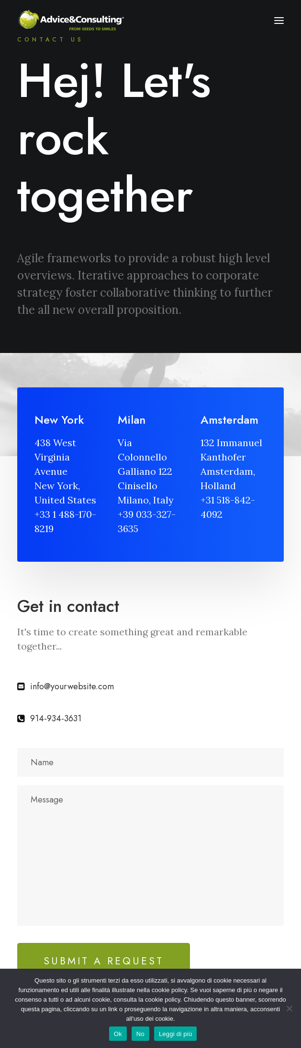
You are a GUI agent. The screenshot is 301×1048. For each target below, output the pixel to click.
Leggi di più (175, 1033)
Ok (118, 1033)
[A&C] (71, 20)
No (140, 1033)
